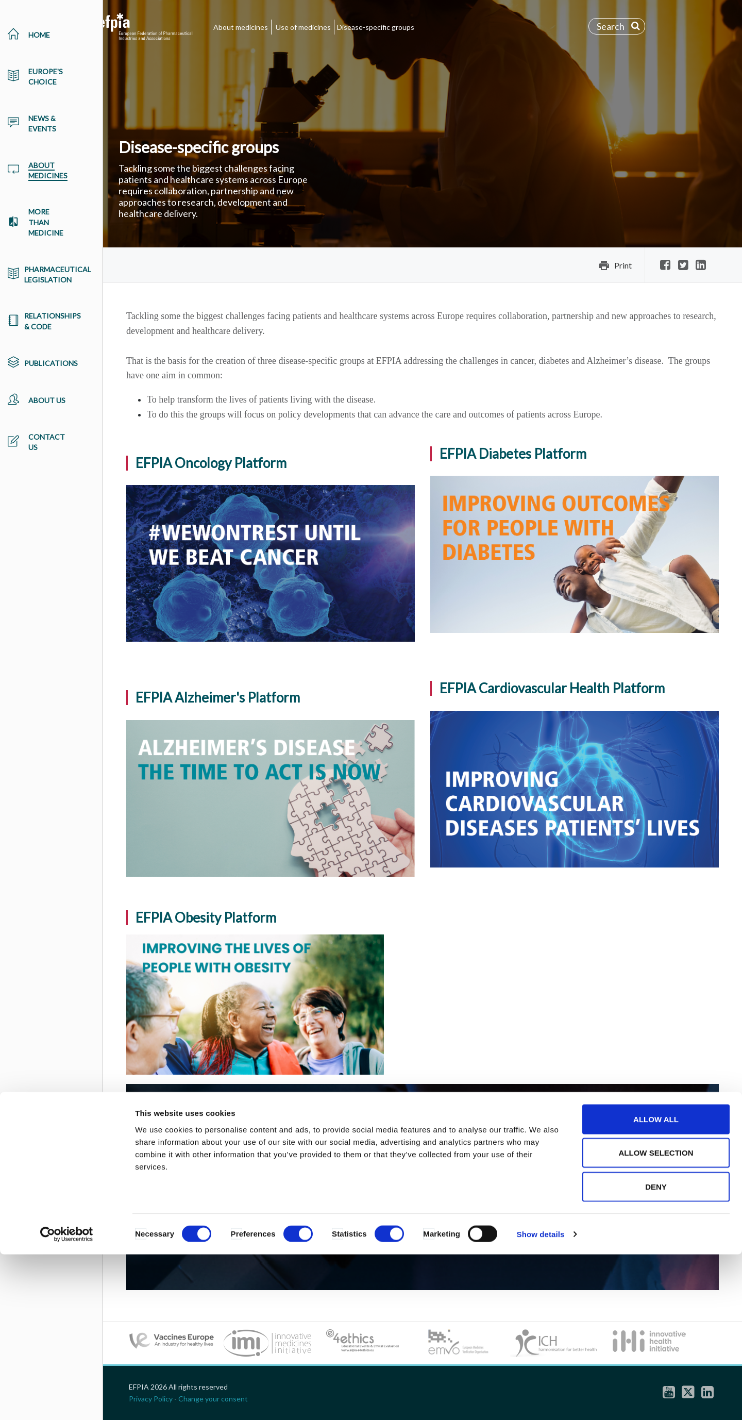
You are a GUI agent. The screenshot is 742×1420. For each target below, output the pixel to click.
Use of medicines (303, 27)
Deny (656, 1352)
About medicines (240, 27)
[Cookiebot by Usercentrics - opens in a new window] (67, 1400)
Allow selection (656, 1318)
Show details (541, 1399)
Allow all (656, 1284)
